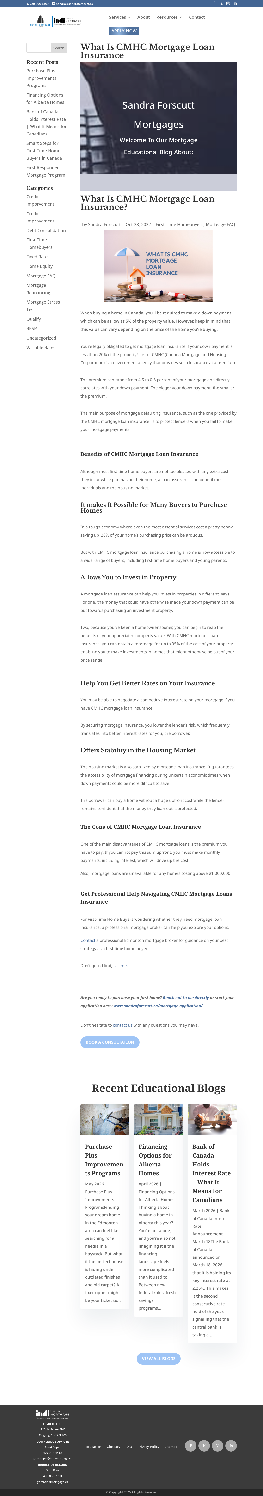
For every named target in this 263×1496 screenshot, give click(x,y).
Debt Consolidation (46, 230)
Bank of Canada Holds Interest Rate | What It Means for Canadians (211, 1173)
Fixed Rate (37, 256)
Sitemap (171, 1447)
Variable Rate (40, 347)
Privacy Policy (148, 1447)
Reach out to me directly (186, 997)
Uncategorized (41, 338)
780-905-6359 (39, 4)
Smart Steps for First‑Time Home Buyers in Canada (44, 150)
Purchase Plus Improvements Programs (41, 78)
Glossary (113, 1447)
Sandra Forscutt (104, 224)
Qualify (33, 319)
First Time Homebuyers (179, 224)
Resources (167, 17)
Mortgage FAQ (220, 224)
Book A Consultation (110, 1042)
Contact (197, 17)
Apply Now (124, 31)
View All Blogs (158, 1358)
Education (93, 1447)
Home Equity (39, 266)
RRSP (31, 328)
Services (117, 17)
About (143, 17)
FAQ (129, 1447)
